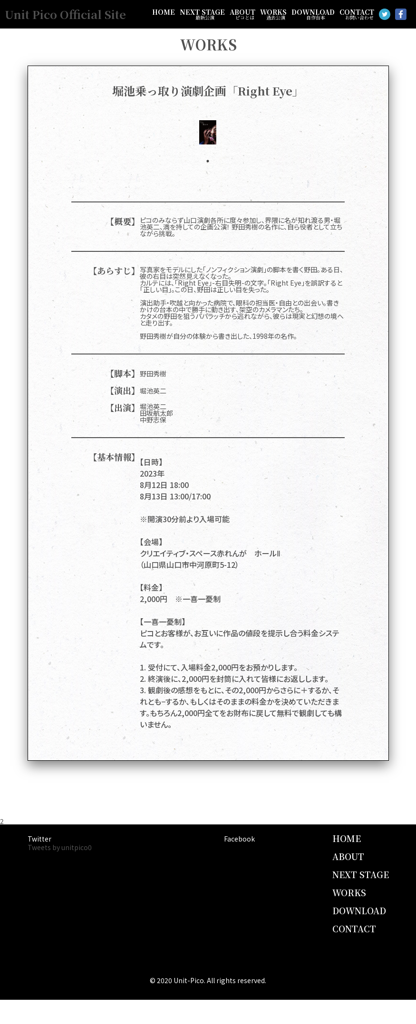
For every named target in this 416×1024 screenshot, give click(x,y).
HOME (163, 12)
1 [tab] (208, 161)
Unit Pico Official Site (65, 14)
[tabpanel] (207, 132)
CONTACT (356, 14)
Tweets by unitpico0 (60, 847)
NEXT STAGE (202, 14)
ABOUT (242, 14)
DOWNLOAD (313, 14)
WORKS (273, 14)
